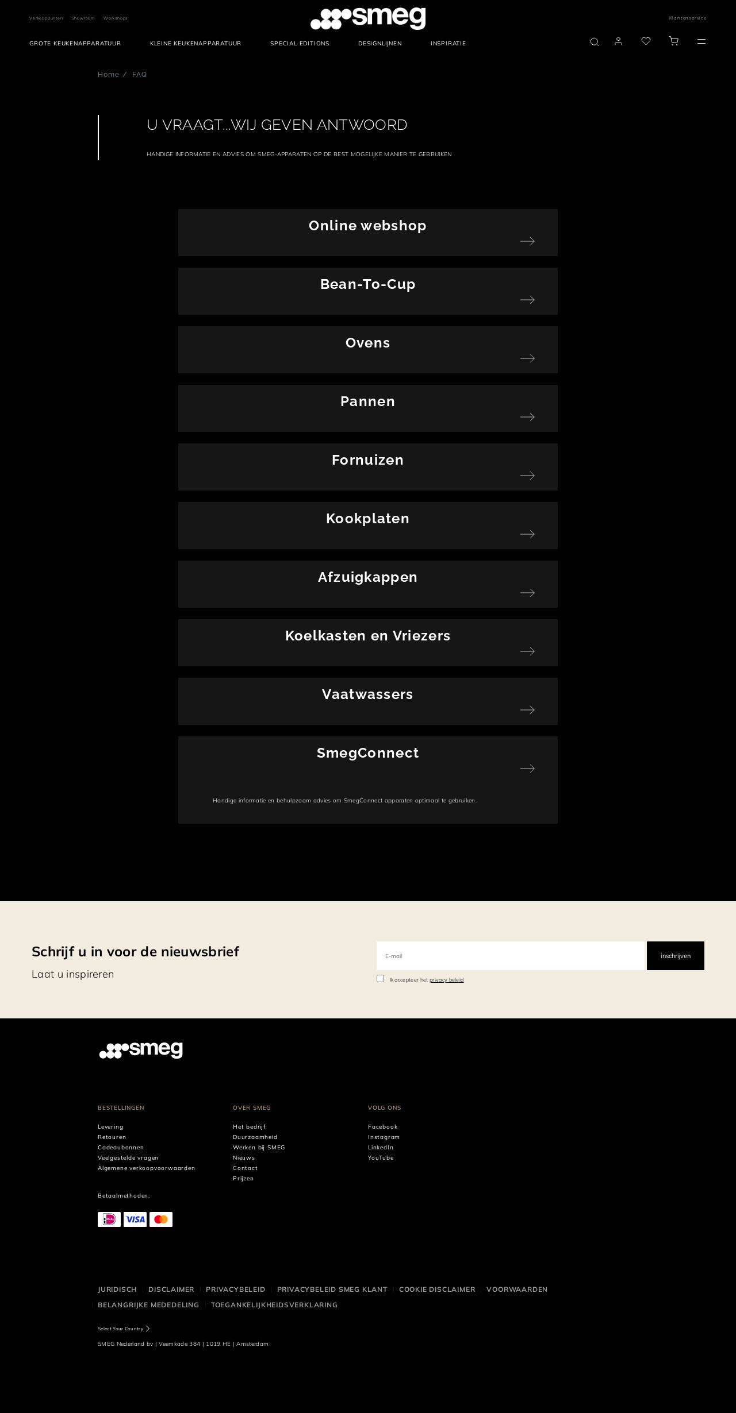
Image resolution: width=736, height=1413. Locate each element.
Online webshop (368, 225)
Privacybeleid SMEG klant (332, 1289)
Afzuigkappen (368, 577)
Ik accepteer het (427, 979)
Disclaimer (171, 1289)
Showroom (83, 18)
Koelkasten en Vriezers (368, 635)
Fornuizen (368, 459)
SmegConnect (368, 752)
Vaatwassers (367, 694)
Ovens (368, 342)
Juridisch (117, 1289)
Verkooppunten (46, 18)
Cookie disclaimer (437, 1289)
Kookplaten (368, 518)
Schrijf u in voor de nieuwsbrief (135, 951)
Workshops (115, 18)
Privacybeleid (235, 1289)
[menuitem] (78, 43)
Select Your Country (120, 1328)
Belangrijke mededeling (149, 1304)
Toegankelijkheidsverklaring (274, 1304)
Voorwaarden (517, 1289)
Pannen (368, 401)
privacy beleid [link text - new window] (446, 979)
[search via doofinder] (594, 42)
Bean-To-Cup (368, 284)
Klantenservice (688, 18)
